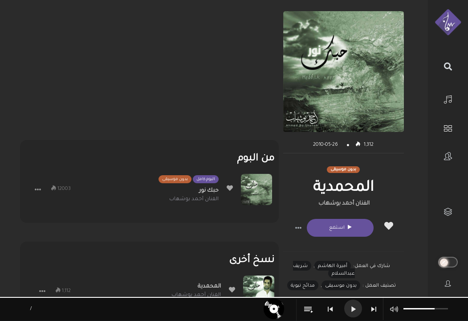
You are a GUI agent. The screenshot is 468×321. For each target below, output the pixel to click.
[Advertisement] (149, 73)
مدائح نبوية (303, 285)
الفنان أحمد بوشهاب (344, 204)
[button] (298, 228)
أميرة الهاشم (332, 266)
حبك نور (209, 191)
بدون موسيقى (341, 285)
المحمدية (209, 287)
